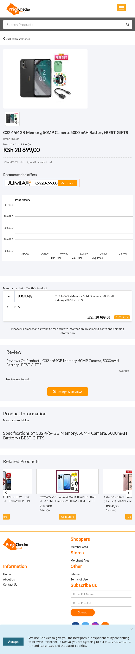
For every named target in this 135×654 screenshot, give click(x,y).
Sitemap (76, 574)
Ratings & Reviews (68, 392)
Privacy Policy (112, 641)
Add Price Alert (37, 162)
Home (7, 574)
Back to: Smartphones (16, 38)
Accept (13, 641)
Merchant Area (80, 560)
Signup (82, 612)
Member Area (79, 547)
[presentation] (5, 493)
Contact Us (10, 584)
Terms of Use (79, 579)
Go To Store (122, 317)
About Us (9, 579)
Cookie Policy (46, 645)
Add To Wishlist (14, 162)
